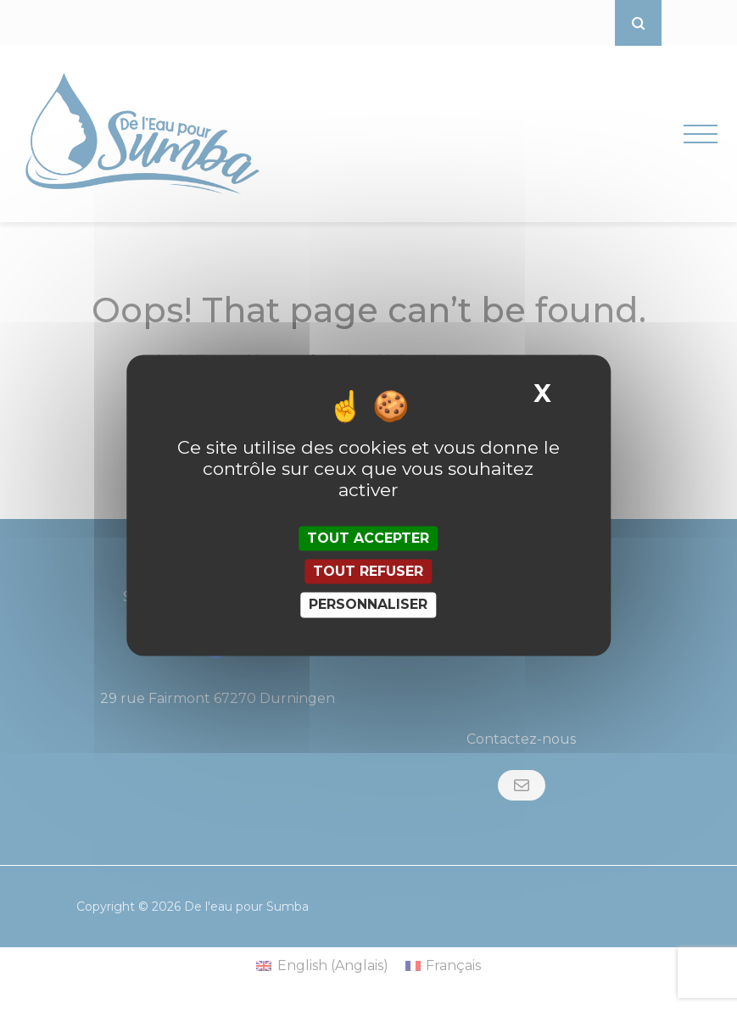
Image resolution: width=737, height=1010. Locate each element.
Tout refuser (368, 572)
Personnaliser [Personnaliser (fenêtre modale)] (368, 605)
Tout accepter (368, 538)
